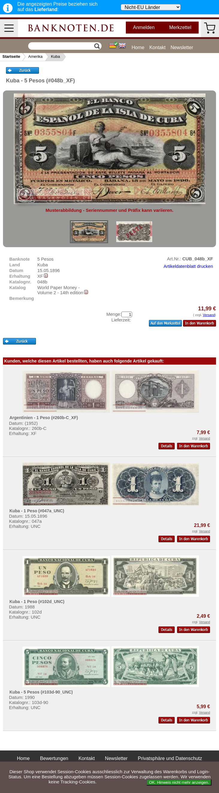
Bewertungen (54, 758)
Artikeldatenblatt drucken (188, 266)
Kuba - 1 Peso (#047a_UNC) (36, 510)
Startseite (11, 56)
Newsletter (181, 47)
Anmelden (144, 27)
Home (138, 47)
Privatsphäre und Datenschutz (170, 758)
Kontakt (157, 47)
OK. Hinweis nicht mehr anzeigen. (179, 782)
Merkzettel (180, 27)
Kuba (55, 56)
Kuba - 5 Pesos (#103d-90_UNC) (41, 692)
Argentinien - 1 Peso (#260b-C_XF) (43, 417)
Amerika (35, 56)
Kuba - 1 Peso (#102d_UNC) (36, 601)
